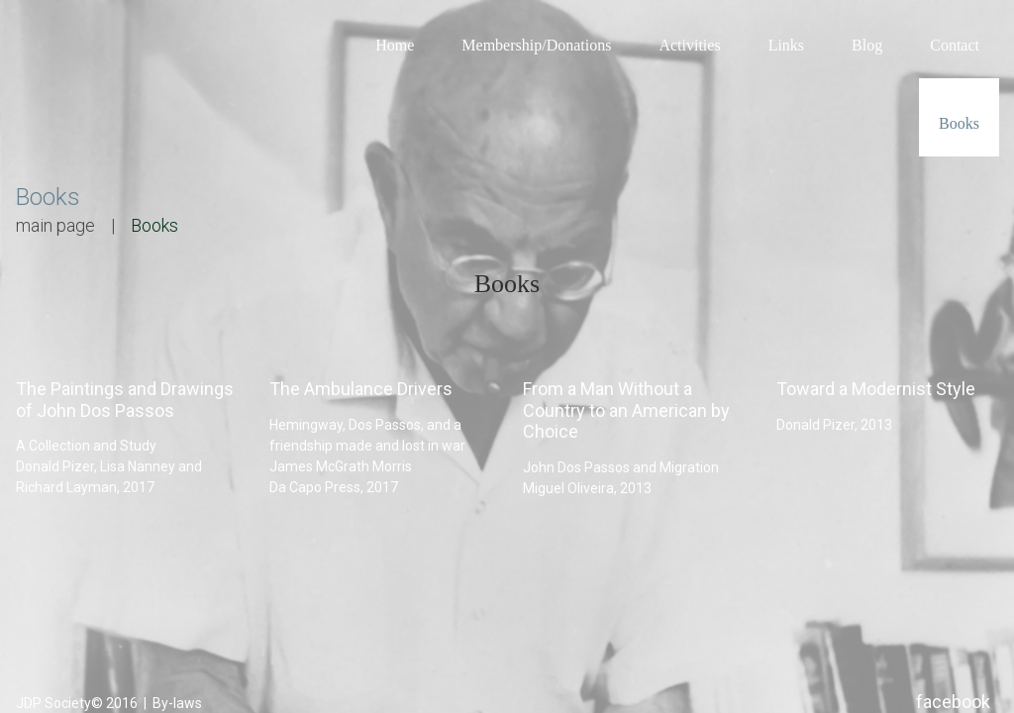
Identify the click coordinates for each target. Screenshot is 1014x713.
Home (394, 45)
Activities (689, 45)
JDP (29, 702)
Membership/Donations (536, 45)
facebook (953, 700)
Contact (954, 45)
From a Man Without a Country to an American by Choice (626, 411)
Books (959, 123)
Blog (867, 45)
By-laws (176, 702)
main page (55, 225)
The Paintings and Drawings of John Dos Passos (125, 400)
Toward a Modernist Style (875, 389)
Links (786, 45)
